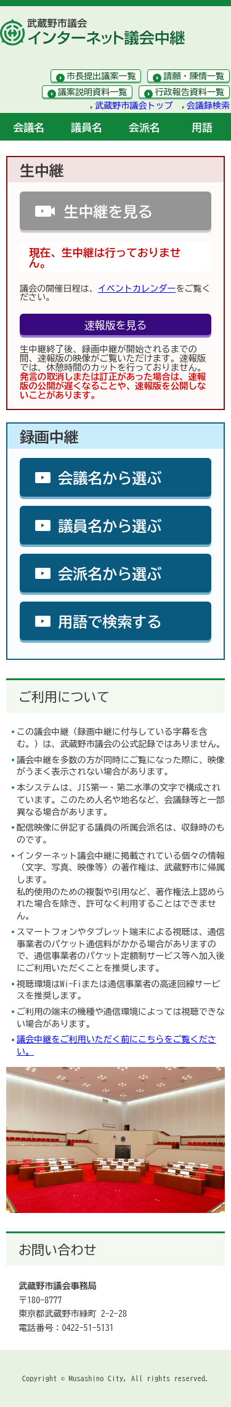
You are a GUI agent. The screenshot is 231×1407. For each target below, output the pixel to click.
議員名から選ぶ (109, 526)
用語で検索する (109, 621)
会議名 (29, 127)
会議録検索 (208, 105)
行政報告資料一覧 (189, 92)
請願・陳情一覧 (193, 76)
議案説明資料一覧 (93, 92)
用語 (202, 127)
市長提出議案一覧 (101, 76)
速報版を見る (115, 325)
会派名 (144, 127)
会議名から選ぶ (109, 478)
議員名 (86, 127)
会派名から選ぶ (109, 574)
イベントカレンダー (137, 288)
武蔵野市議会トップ (134, 105)
